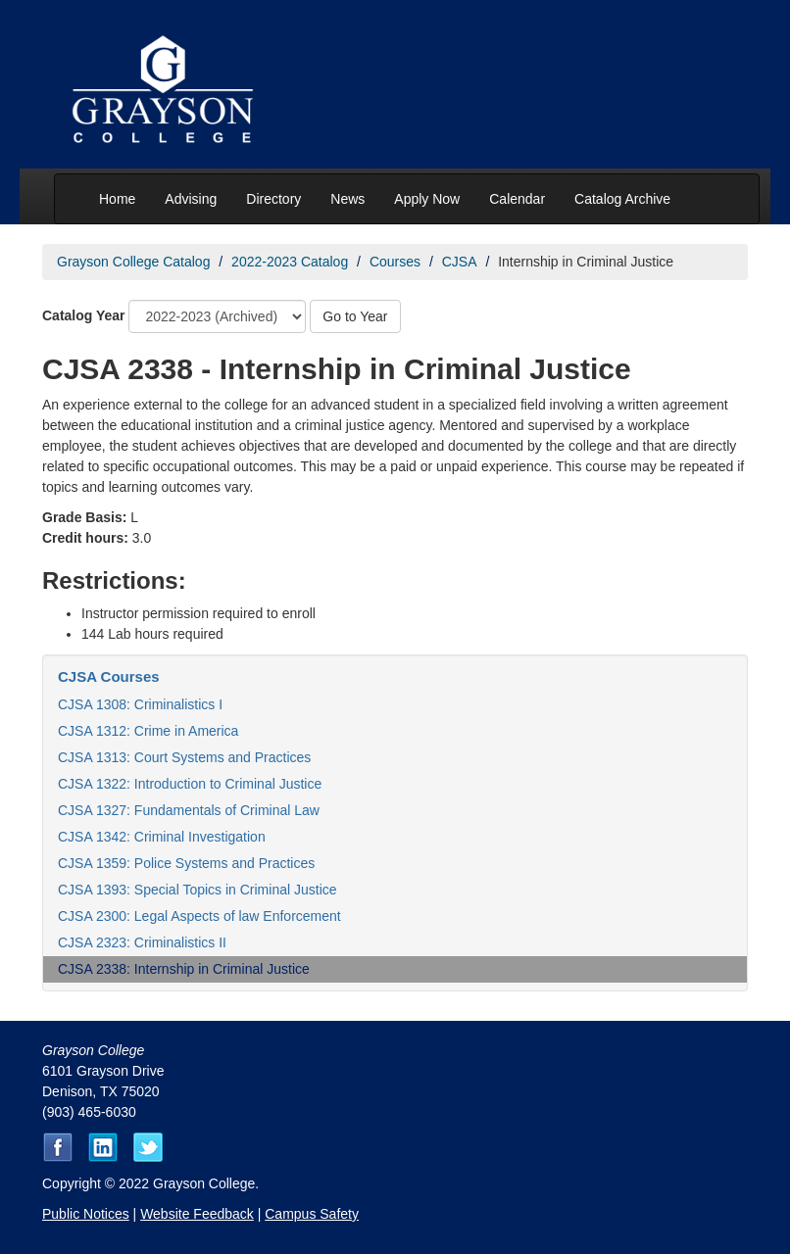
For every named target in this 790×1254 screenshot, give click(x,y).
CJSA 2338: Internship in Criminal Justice (184, 969)
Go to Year (354, 316)
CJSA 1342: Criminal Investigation (162, 836)
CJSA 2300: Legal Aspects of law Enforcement (199, 916)
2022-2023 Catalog (289, 261)
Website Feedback (197, 1214)
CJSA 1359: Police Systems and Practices (186, 863)
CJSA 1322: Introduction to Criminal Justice (189, 784)
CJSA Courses (109, 676)
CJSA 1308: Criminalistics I (140, 704)
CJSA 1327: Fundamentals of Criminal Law (189, 810)
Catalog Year (83, 315)
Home (117, 199)
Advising (191, 199)
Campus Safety (312, 1214)
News (347, 199)
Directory (273, 199)
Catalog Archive (622, 199)
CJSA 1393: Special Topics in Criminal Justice (197, 889)
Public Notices (85, 1214)
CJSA (459, 261)
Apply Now (427, 199)
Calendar (517, 199)
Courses (395, 261)
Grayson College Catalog (133, 261)
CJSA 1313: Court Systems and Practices (184, 757)
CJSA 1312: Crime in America (148, 731)
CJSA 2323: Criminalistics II (142, 942)
